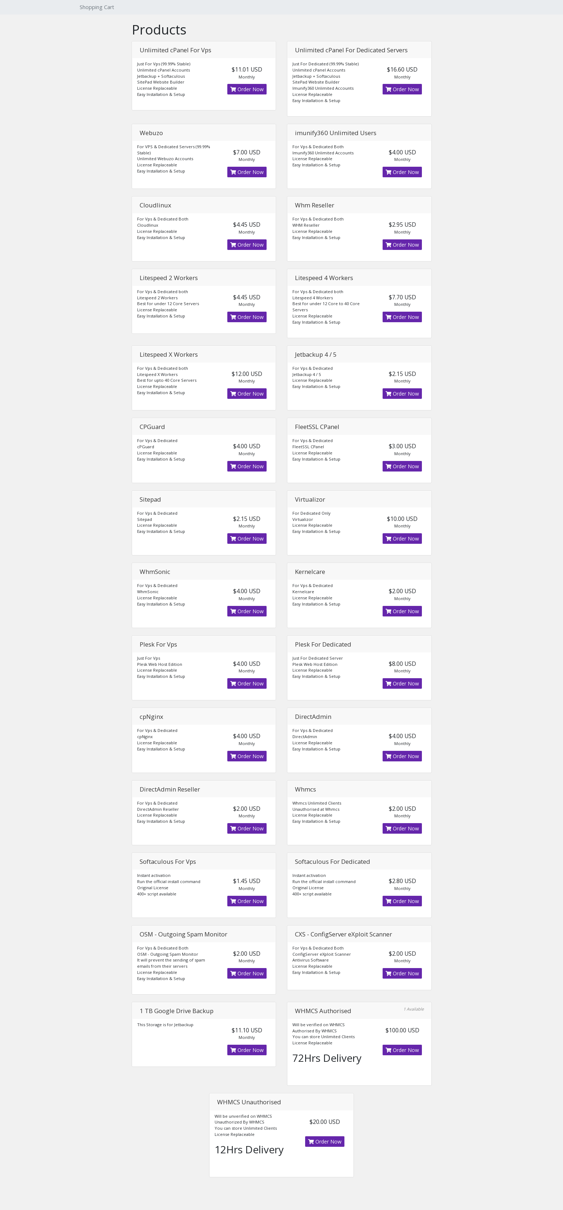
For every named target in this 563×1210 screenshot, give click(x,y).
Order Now (247, 89)
